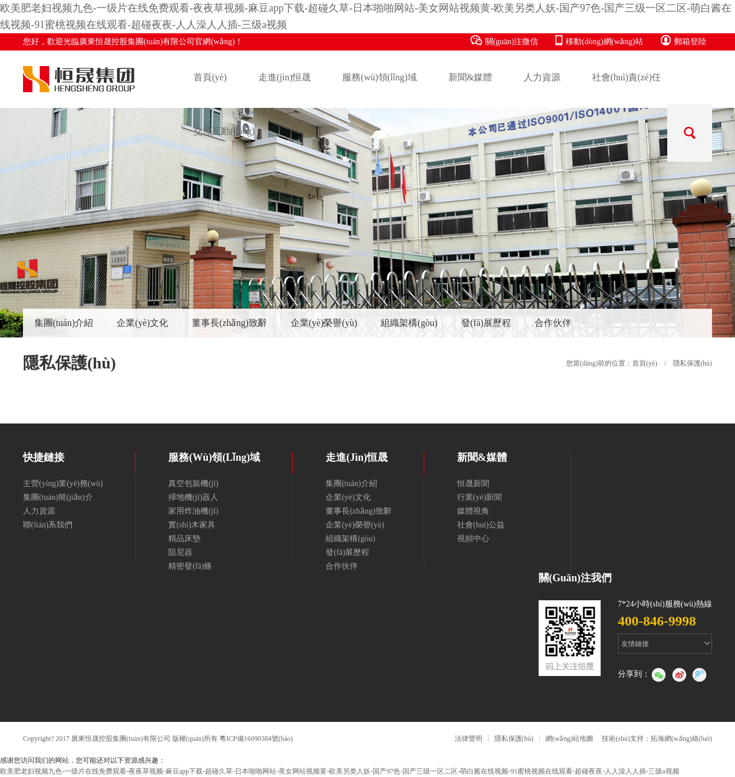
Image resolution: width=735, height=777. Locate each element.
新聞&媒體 (470, 77)
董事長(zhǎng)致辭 (229, 323)
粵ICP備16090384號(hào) (256, 739)
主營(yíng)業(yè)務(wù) (63, 483)
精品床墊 (184, 538)
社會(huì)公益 (481, 524)
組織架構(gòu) (409, 323)
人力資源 (542, 77)
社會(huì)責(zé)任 (626, 77)
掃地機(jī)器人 (193, 497)
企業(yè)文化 (142, 323)
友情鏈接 (635, 644)
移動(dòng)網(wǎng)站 (599, 40)
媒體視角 (473, 511)
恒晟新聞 (473, 483)
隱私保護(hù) (513, 739)
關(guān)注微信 (504, 40)
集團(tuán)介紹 (63, 323)
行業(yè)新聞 (479, 497)
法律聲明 (468, 739)
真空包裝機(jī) (193, 483)
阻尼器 (180, 552)
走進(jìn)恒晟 (284, 77)
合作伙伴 (553, 323)
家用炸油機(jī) (193, 511)
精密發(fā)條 (190, 566)
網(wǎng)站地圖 (570, 739)
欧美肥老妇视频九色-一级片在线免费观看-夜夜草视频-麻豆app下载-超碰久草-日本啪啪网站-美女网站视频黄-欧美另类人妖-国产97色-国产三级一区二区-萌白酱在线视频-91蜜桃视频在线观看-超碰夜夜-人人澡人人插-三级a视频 (339, 771)
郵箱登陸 (683, 40)
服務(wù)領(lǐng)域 (379, 77)
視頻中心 (473, 538)
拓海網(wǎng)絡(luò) (681, 739)
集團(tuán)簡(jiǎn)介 (58, 497)
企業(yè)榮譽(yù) (324, 323)
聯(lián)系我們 (47, 524)
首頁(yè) (210, 77)
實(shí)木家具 (191, 524)
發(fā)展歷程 (486, 323)
